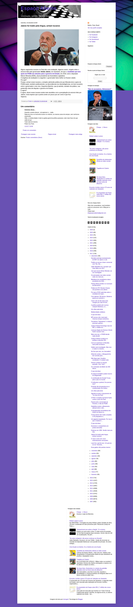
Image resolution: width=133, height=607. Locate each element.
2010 (91, 493)
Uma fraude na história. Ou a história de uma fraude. (85, 547)
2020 (91, 245)
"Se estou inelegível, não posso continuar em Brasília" (86, 538)
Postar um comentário (29, 130)
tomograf (66, 599)
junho (93, 464)
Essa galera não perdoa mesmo (100, 447)
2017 (91, 253)
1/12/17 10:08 (29, 126)
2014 (91, 483)
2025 (91, 232)
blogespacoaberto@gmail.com (97, 213)
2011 (91, 491)
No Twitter (92, 41)
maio (93, 466)
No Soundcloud (94, 39)
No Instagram (93, 37)
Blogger (80, 599)
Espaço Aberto (38, 8)
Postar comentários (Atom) (34, 137)
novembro (94, 450)
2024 (91, 235)
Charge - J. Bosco (101, 127)
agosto (93, 458)
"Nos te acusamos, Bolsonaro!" (100, 89)
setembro (94, 456)
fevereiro (94, 474)
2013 (91, 485)
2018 (91, 251)
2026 (91, 229)
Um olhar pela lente (97, 309)
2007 (91, 501)
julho (93, 461)
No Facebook (93, 35)
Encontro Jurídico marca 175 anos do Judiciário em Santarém (88, 578)
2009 (91, 496)
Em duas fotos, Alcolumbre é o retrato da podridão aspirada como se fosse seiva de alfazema (104, 180)
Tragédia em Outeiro (102, 168)
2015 (91, 480)
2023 (91, 237)
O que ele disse (96, 314)
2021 (91, 243)
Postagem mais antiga (75, 134)
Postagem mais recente (28, 134)
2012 (91, 488)
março (93, 472)
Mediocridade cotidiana (98, 312)
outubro (93, 453)
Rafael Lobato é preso (96, 136)
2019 (91, 248)
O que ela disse (96, 371)
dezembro (94, 256)
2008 (91, 499)
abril (92, 469)
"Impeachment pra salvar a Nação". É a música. (91, 529)
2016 (91, 477)
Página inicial (52, 134)
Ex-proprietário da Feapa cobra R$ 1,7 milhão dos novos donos (103, 194)
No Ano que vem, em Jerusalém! (101, 351)
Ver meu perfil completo (95, 28)
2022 (91, 240)
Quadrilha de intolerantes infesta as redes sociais (91, 551)
